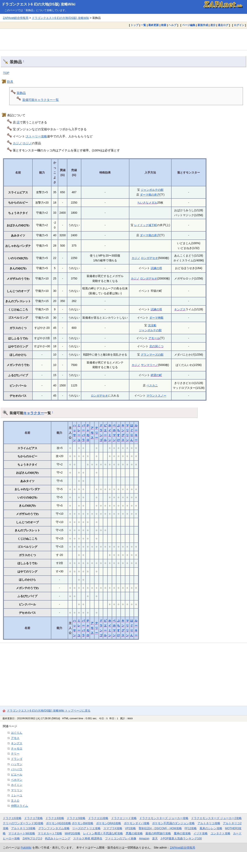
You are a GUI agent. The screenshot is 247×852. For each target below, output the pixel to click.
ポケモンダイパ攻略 (136, 823)
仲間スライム (19, 805)
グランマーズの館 (152, 354)
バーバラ (16, 769)
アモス (92, 432)
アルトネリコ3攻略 (23, 828)
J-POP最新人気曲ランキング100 (181, 838)
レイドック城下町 (145, 225)
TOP (6, 72)
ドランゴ (16, 758)
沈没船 (152, 325)
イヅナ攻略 (200, 833)
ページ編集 (188, 25)
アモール (154, 338)
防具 (10, 81)
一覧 (143, 25)
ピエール (16, 774)
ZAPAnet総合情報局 (15, 17)
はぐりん (16, 732)
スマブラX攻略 (112, 828)
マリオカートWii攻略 (21, 833)
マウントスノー (156, 395)
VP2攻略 (130, 828)
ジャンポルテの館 (152, 189)
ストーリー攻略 (36, 136)
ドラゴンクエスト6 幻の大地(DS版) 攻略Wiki (38, 4)
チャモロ (16, 748)
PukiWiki (26, 847)
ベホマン (16, 779)
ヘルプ (172, 25)
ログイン (239, 25)
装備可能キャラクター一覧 (40, 99)
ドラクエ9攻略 (76, 818)
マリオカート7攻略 (50, 833)
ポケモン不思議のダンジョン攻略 (173, 823)
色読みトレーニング (57, 838)
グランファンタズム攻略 (54, 828)
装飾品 (21, 93)
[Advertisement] (123, 39)
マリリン (16, 790)
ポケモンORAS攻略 (108, 823)
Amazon (144, 838)
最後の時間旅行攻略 (158, 833)
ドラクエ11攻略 (98, 818)
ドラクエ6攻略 (12, 818)
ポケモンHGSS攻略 (58, 823)
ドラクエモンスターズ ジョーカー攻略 (163, 818)
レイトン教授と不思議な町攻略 (103, 833)
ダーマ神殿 (156, 317)
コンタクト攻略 (220, 833)
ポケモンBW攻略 (82, 823)
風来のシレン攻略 (211, 828)
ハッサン (16, 764)
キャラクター (33, 413)
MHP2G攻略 (72, 833)
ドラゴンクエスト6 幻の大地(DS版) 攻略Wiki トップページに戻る (48, 710)
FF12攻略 (191, 828)
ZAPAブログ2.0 (32, 838)
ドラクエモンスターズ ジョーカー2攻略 (216, 818)
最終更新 (153, 25)
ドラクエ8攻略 (54, 818)
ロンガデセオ (149, 258)
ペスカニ (152, 385)
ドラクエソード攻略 (124, 818)
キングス (180, 309)
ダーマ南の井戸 (150, 194)
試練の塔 (156, 268)
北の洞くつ (156, 346)
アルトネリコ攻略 (209, 823)
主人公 (15, 800)
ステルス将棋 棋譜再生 (87, 838)
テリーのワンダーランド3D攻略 (23, 823)
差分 (213, 25)
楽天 (155, 838)
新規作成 (203, 25)
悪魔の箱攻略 (134, 833)
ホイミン (16, 784)
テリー (96, 432)
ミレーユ (16, 795)
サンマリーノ (149, 365)
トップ (135, 25)
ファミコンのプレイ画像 (120, 838)
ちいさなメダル (147, 202)
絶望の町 (156, 375)
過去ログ (223, 25)
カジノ (17, 143)
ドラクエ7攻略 (33, 818)
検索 (163, 25)
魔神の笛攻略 (182, 833)
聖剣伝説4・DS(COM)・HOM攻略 (160, 828)
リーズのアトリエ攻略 (86, 828)
